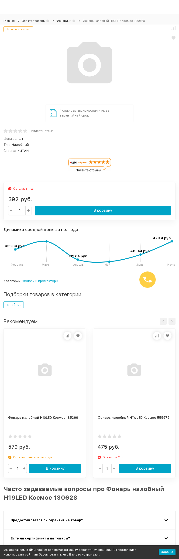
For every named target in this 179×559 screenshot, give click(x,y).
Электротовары (33, 21)
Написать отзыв (41, 131)
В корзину (102, 210)
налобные (13, 305)
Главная (9, 21)
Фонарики (63, 21)
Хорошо (167, 552)
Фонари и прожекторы (40, 281)
